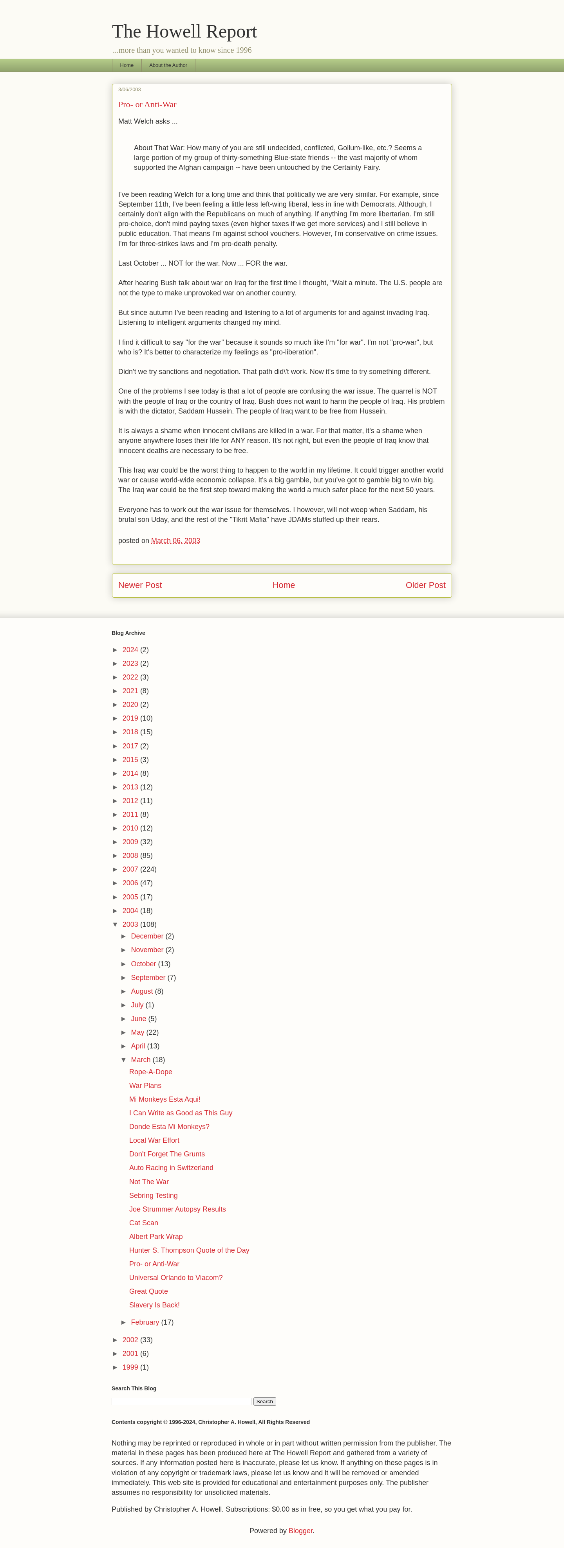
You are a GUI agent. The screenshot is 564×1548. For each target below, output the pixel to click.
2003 (131, 924)
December (148, 936)
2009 (131, 842)
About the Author (168, 65)
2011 (131, 814)
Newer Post (140, 585)
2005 (131, 897)
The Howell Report (184, 31)
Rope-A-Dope (150, 1072)
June (139, 1019)
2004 (131, 911)
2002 (131, 1340)
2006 (131, 883)
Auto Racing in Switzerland (171, 1168)
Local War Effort (154, 1140)
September (149, 978)
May (138, 1032)
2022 (131, 677)
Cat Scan (143, 1223)
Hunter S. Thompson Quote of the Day (189, 1250)
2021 (131, 691)
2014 (131, 773)
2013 (131, 787)
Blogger (301, 1531)
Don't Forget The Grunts (167, 1154)
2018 (131, 732)
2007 (131, 869)
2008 (131, 855)
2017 (131, 746)
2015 (131, 760)
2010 (131, 828)
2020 (131, 704)
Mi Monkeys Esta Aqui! (165, 1099)
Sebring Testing (153, 1195)
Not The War (149, 1182)
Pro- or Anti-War (154, 1264)
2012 (131, 801)
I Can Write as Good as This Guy (180, 1113)
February (146, 1322)
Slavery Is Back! (154, 1305)
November (148, 950)
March (141, 1060)
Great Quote (148, 1291)
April (139, 1046)
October (144, 964)
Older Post (426, 585)
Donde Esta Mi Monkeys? (169, 1127)
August (143, 991)
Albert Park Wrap (156, 1237)
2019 (131, 718)
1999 (131, 1367)
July (138, 1005)
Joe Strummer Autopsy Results (177, 1209)
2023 (131, 663)
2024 (131, 650)
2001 (131, 1353)
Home (127, 65)
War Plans (145, 1086)
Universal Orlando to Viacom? (176, 1278)
